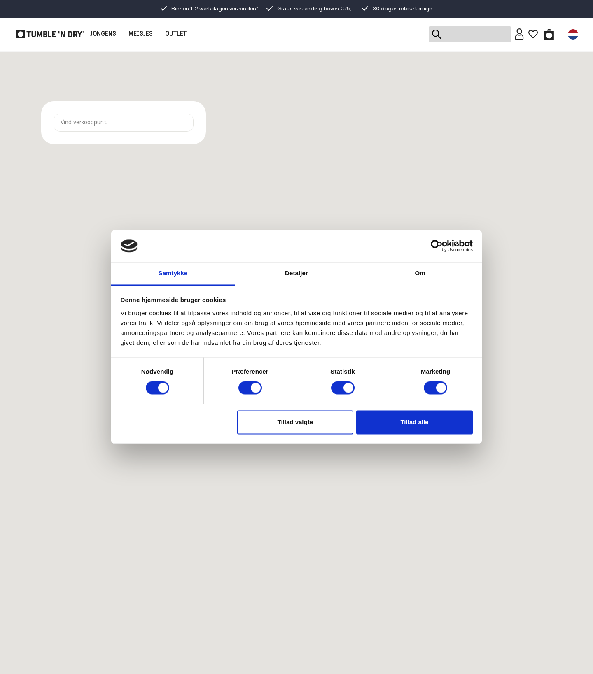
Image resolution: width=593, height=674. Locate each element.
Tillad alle (414, 421)
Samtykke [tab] (173, 273)
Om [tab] (420, 273)
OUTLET (176, 34)
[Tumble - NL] (50, 34)
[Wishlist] (533, 34)
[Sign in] (519, 34)
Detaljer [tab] (296, 273)
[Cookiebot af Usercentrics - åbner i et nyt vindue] (437, 246)
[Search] (470, 34)
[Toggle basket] (549, 34)
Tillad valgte (295, 421)
